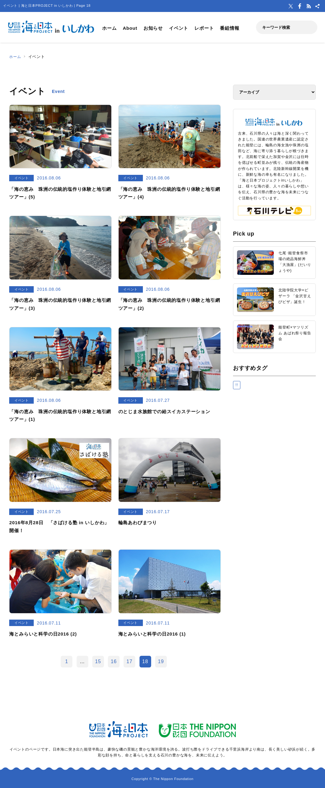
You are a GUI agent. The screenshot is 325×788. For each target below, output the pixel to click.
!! (236, 385)
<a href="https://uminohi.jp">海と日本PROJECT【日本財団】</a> (274, 471)
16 (114, 661)
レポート (204, 28)
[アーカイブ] (274, 92)
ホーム (109, 28)
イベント (178, 28)
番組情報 (229, 28)
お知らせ (153, 28)
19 (161, 661)
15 (98, 661)
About (130, 28)
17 (129, 661)
